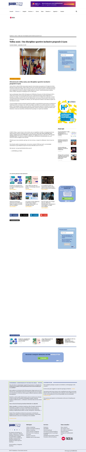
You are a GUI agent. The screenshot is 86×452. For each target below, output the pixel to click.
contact (73, 388)
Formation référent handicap (50, 436)
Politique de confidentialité (67, 433)
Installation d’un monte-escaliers (51, 435)
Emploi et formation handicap (33, 428)
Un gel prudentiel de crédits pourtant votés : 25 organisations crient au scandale (64, 133)
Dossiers (48, 11)
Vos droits (28, 434)
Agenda (55, 11)
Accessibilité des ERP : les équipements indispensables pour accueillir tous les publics (48, 187)
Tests (42, 11)
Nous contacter (64, 427)
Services (30, 11)
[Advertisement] (43, 25)
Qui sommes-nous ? (65, 428)
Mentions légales (65, 431)
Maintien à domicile (30, 435)
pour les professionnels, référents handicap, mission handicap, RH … (67, 63)
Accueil (11, 11)
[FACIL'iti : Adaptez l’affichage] (12, 18)
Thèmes (17, 11)
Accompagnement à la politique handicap (51, 433)
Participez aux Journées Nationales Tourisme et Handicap (63, 141)
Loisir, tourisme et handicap (32, 431)
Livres (37, 11)
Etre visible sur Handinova (67, 430)
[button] (76, 11)
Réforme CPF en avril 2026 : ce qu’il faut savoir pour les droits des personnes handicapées (63, 157)
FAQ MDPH (46, 428)
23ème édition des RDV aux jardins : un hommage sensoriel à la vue (33, 187)
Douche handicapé (48, 430)
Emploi (24, 11)
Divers (16, 35)
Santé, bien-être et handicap (32, 433)
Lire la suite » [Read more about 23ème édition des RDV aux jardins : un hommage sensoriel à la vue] (29, 189)
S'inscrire (67, 66)
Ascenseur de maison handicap (51, 431)
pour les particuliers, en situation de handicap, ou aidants (67, 59)
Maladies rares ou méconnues (33, 437)
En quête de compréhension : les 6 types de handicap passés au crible (16, 187)
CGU (62, 434)
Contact (62, 11)
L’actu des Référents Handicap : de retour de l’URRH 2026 (63, 148)
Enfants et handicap (30, 430)
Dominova (46, 427)
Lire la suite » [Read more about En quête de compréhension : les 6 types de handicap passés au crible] (13, 189)
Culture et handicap (30, 427)
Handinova (12, 35)
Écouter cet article (15, 78)
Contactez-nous (12, 418)
